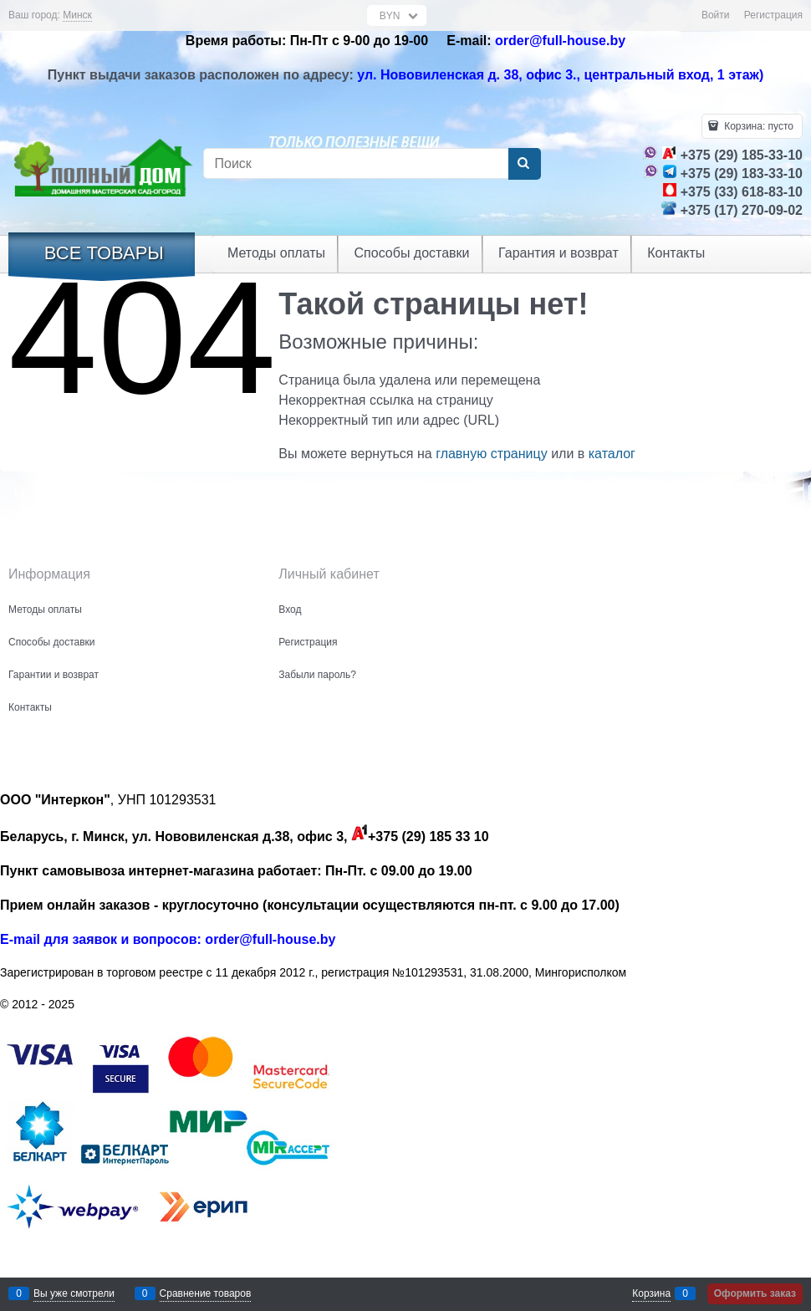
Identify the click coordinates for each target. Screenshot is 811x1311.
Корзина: (757, 126)
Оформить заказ (755, 1293)
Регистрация (773, 15)
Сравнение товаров (206, 1293)
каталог (612, 453)
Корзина (651, 1293)
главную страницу (492, 453)
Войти (715, 15)
